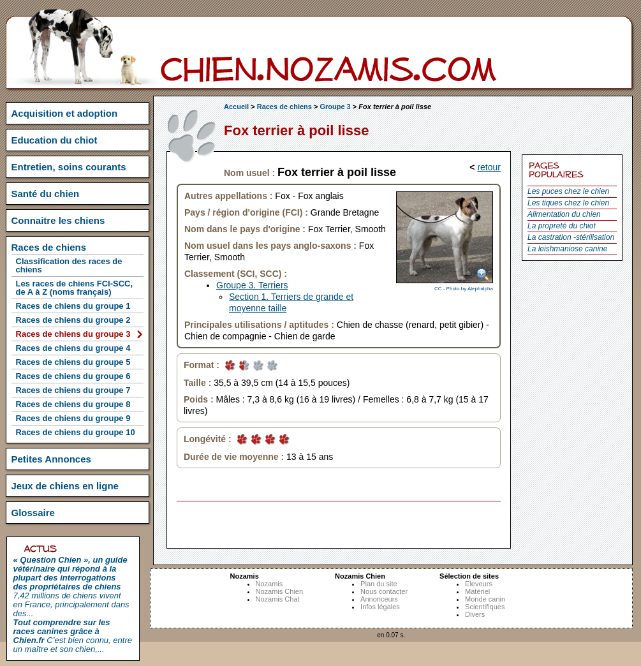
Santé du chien (45, 193)
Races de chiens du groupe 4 (73, 348)
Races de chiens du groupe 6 (73, 376)
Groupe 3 (335, 106)
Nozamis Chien (280, 591)
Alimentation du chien (564, 214)
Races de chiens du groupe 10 (75, 432)
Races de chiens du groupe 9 (73, 418)
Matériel (477, 591)
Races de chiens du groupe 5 (73, 362)
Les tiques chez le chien (568, 202)
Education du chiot (54, 140)
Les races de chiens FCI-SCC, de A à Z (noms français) (74, 288)
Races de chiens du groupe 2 (73, 320)
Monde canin (485, 599)
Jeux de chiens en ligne (65, 485)
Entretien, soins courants (68, 166)
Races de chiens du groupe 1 (73, 306)
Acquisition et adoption (64, 113)
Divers (475, 614)
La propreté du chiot (561, 225)
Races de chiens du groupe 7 (73, 390)
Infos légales (380, 606)
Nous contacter (384, 591)
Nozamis (269, 584)
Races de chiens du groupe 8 (73, 404)
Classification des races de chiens (69, 265)
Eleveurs (478, 584)
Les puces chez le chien (568, 191)
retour (489, 167)
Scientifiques (485, 606)
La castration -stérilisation (570, 237)
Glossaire (33, 512)
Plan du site (378, 584)
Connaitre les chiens (58, 220)
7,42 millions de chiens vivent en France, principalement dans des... (71, 586)
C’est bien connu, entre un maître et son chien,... (72, 636)
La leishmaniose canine (567, 248)
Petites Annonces (51, 459)
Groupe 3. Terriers (252, 285)
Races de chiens (284, 106)
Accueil (236, 106)
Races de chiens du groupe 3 (73, 334)
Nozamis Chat (278, 599)
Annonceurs (379, 599)
